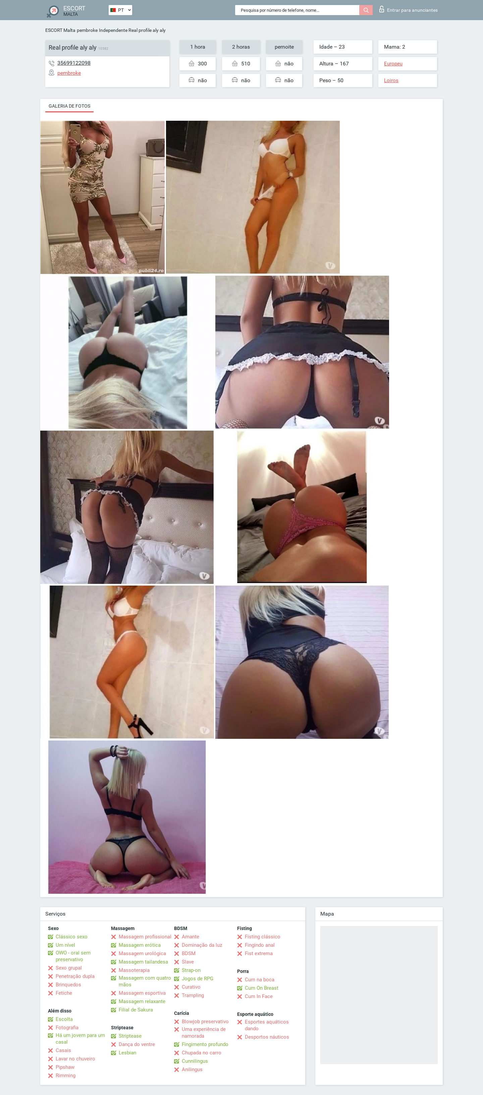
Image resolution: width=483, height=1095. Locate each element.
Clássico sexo (72, 937)
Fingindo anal (260, 945)
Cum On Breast (261, 988)
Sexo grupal (69, 968)
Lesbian (127, 1053)
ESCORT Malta (60, 30)
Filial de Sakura (136, 1010)
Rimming (65, 1076)
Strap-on (191, 970)
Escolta (64, 1019)
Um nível (65, 945)
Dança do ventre (137, 1044)
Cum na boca (259, 980)
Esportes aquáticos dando (267, 1025)
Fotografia (67, 1028)
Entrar (408, 9)
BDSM (189, 953)
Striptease (130, 1036)
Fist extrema (259, 953)
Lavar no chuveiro (75, 1059)
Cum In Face (259, 996)
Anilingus (192, 1069)
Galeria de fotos (69, 106)
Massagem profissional (145, 937)
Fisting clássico (262, 937)
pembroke (87, 30)
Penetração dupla (75, 976)
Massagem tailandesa (143, 962)
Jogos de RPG (197, 979)
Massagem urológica (142, 953)
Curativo (191, 987)
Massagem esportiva (142, 993)
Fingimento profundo (205, 1044)
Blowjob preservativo (205, 1022)
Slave (188, 962)
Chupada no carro (201, 1053)
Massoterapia (134, 970)
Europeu (393, 64)
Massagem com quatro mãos (145, 981)
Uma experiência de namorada (204, 1032)
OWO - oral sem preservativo (73, 956)
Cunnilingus (195, 1061)
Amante (190, 937)
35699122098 (74, 63)
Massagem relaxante (142, 1001)
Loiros (391, 80)
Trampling (193, 995)
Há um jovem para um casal (80, 1038)
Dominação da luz (202, 945)
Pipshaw (65, 1067)
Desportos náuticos (267, 1037)
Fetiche (64, 993)
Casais (63, 1050)
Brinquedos (68, 985)
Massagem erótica (140, 945)
